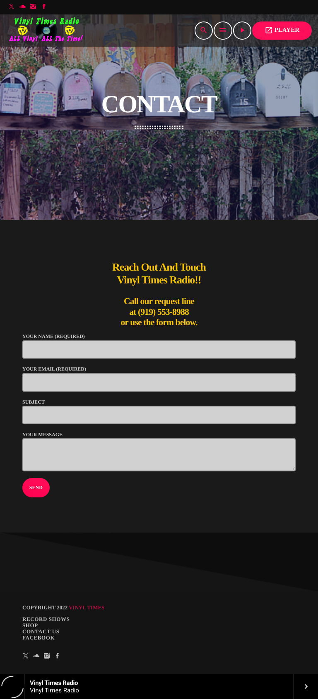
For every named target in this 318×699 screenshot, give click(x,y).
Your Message (159, 451)
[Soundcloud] (22, 7)
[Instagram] (33, 7)
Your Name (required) (159, 346)
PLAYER (282, 30)
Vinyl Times (86, 607)
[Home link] (46, 30)
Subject (159, 411)
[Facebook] (44, 7)
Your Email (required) (159, 378)
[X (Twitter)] (11, 7)
